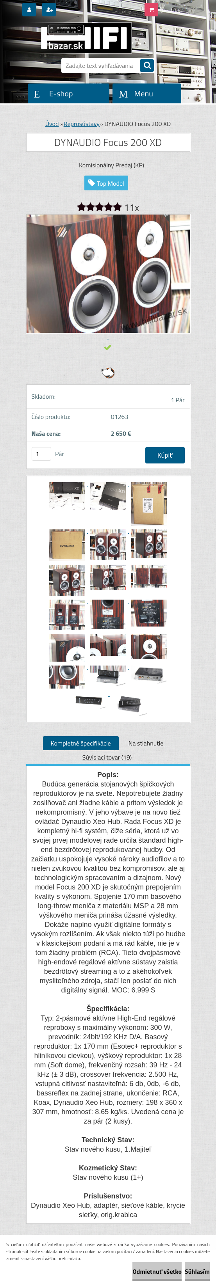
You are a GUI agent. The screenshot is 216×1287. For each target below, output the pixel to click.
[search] (147, 66)
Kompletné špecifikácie (81, 743)
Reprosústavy (82, 123)
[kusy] (41, 454)
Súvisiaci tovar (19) (107, 757)
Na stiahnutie (146, 743)
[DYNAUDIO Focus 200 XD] (67, 483)
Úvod (52, 123)
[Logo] (80, 37)
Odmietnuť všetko (157, 1271)
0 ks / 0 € (170, 10)
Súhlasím (197, 1271)
